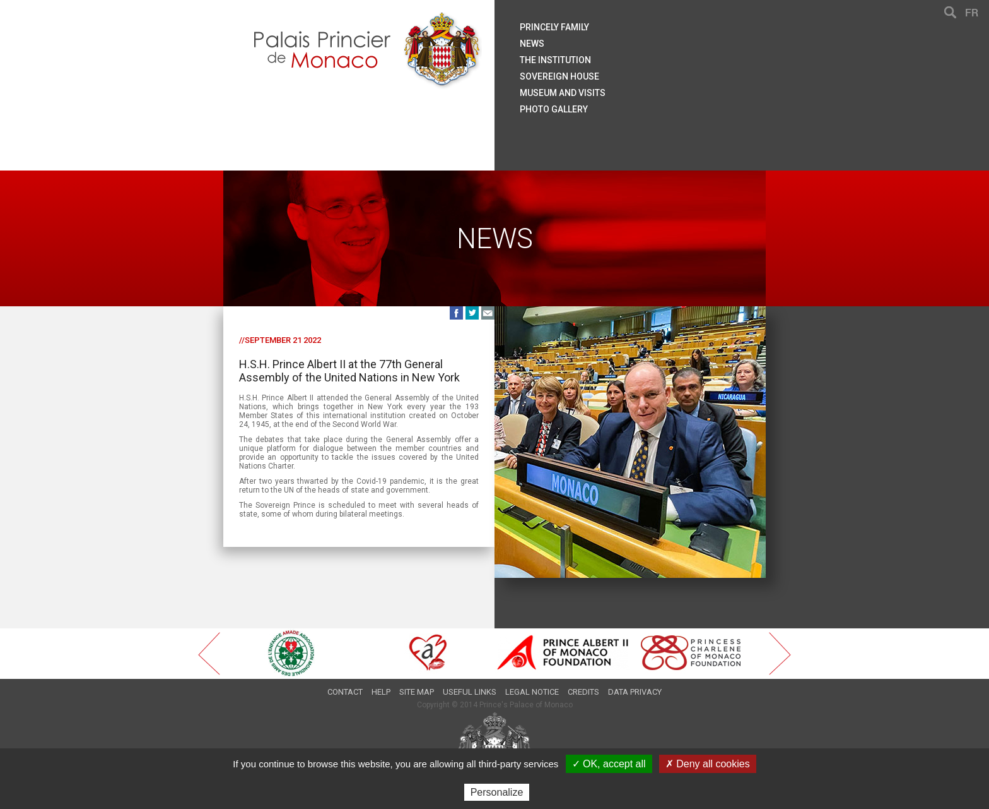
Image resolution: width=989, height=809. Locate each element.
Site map (416, 692)
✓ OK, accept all (609, 763)
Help (381, 692)
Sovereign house (559, 76)
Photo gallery (554, 109)
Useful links (469, 692)
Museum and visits (563, 93)
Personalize (497, 792)
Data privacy (635, 692)
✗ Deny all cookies (707, 763)
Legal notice (532, 692)
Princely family (554, 27)
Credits (583, 692)
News (532, 44)
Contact (345, 692)
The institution (555, 60)
